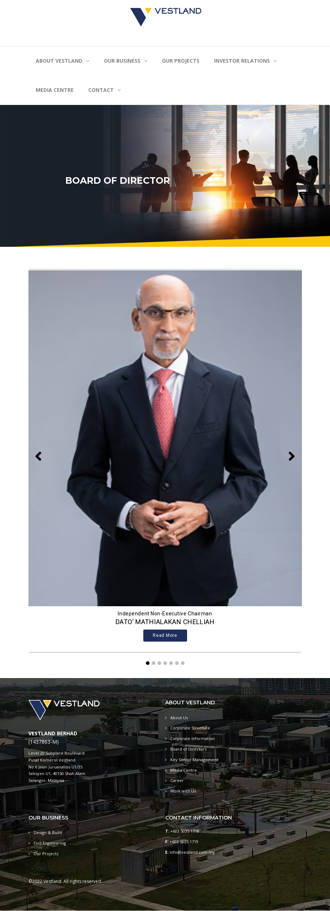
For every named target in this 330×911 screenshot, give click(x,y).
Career (177, 780)
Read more (165, 635)
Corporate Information (192, 738)
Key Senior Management (194, 759)
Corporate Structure (190, 728)
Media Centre (183, 770)
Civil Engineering (50, 843)
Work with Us (183, 791)
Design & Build (48, 832)
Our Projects (46, 853)
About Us (179, 717)
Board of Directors (188, 749)
